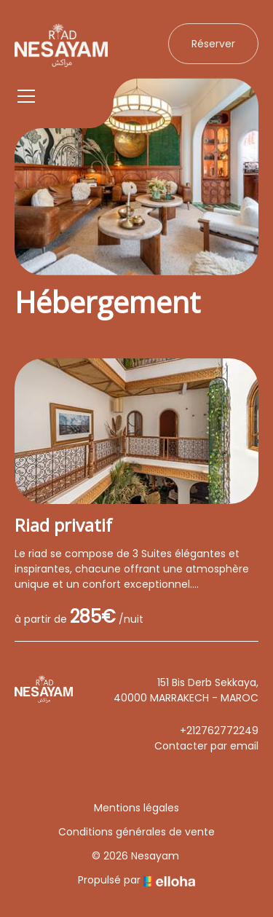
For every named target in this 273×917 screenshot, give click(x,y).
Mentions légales (136, 807)
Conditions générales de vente (136, 831)
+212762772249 (219, 730)
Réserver (213, 43)
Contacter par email (206, 746)
